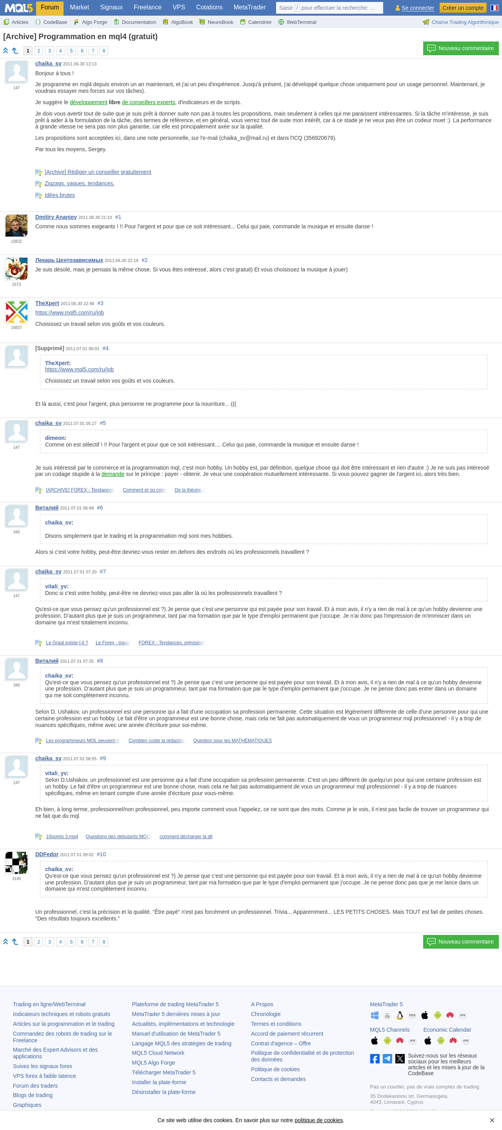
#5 (103, 423)
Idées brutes (60, 195)
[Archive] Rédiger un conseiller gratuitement (98, 172)
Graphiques (27, 1105)
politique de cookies (319, 1120)
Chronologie (266, 1014)
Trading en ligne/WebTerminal (49, 1004)
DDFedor (46, 854)
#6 (100, 507)
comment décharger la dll (186, 836)
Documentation (134, 22)
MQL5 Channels (390, 1030)
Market (79, 7)
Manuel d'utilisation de (176, 1034)
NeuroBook (216, 22)
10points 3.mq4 (62, 836)
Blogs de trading (33, 1095)
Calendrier (256, 22)
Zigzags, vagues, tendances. (80, 183)
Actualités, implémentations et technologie (183, 1024)
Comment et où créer (145, 490)
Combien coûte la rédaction (157, 740)
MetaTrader (250, 7)
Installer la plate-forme (159, 1082)
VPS (179, 7)
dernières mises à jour (176, 1014)
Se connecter (418, 8)
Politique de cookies (275, 1069)
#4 (105, 348)
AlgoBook (177, 22)
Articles (16, 22)
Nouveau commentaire (460, 48)
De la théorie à (190, 490)
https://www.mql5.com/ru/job (69, 312)
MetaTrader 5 (386, 1004)
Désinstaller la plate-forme (164, 1092)
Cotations (209, 7)
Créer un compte (463, 8)
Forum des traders (35, 1086)
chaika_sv (48, 63)
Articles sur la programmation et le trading (64, 1024)
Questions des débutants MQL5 (119, 836)
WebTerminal (297, 22)
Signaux (111, 7)
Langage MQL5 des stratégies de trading (182, 1043)
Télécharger (164, 1072)
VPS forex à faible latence (44, 1076)
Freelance (148, 7)
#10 (101, 854)
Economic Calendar (447, 1030)
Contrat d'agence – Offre (281, 1043)
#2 (145, 260)
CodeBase (51, 22)
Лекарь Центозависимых (69, 260)
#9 (103, 758)
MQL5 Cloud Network (158, 1053)
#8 (100, 661)
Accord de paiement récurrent (287, 1034)
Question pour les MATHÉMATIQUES (232, 740)
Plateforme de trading (175, 1004)
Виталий (46, 507)
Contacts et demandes (278, 1079)
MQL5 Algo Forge (153, 1062)
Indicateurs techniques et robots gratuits (61, 1014)
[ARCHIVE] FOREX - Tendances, (80, 490)
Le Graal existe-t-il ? (67, 642)
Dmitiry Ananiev (56, 217)
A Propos (262, 1004)
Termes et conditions (276, 1024)
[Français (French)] (494, 5)
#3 (100, 303)
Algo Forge (90, 22)
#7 (103, 571)
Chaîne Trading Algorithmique (460, 21)
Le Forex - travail (113, 642)
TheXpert (47, 303)
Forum (50, 7)
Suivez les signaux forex (42, 1066)
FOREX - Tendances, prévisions (172, 642)
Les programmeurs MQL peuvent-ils (83, 740)
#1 (118, 217)
